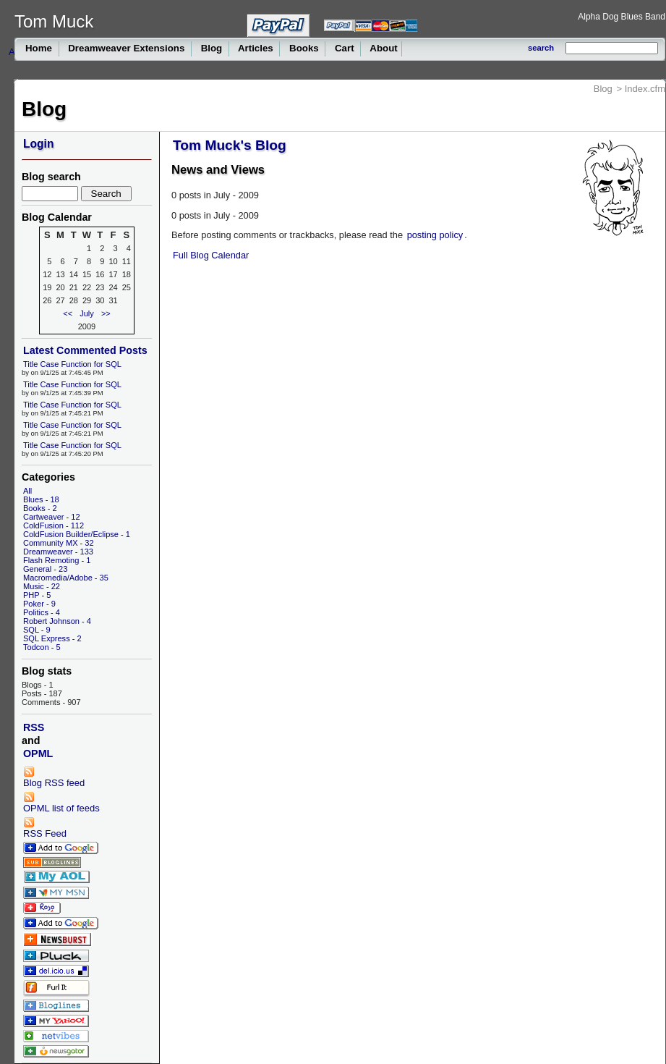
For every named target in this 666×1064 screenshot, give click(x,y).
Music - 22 (41, 586)
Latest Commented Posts (85, 350)
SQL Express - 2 (52, 638)
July (87, 313)
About (382, 48)
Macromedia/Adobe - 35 (65, 577)
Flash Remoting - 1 (56, 560)
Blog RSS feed (54, 777)
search (541, 47)
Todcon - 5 (42, 647)
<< (67, 313)
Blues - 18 (41, 499)
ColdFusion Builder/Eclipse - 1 (76, 534)
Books (303, 48)
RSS (33, 727)
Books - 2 (40, 508)
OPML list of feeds (61, 802)
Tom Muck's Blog (229, 145)
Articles (256, 48)
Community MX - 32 (58, 543)
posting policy (435, 234)
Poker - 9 (39, 603)
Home (40, 48)
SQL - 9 (37, 629)
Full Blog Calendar (211, 255)
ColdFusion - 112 (53, 525)
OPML (38, 753)
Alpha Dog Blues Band (621, 17)
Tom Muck (53, 21)
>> (106, 313)
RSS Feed (45, 827)
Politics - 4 (41, 612)
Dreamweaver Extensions (127, 48)
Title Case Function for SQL (72, 364)
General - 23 (45, 569)
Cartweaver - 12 (51, 516)
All (27, 490)
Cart (344, 48)
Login (38, 144)
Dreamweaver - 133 (58, 551)
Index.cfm (645, 88)
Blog (211, 48)
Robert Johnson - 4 (57, 621)
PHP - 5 (37, 595)
